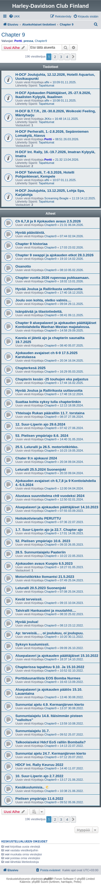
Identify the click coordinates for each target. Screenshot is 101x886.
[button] (73, 56)
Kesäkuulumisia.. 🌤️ (32, 787)
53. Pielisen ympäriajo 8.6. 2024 (41, 436)
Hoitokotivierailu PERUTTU (38, 518)
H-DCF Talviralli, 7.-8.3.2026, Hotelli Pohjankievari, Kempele (44, 174)
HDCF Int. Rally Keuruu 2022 (39, 765)
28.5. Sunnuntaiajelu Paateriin (40, 552)
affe (46, 82)
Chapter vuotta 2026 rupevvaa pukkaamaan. (52, 278)
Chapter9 (41, 40)
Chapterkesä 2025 (30, 368)
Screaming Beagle (56, 198)
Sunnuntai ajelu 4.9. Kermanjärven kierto (49, 705)
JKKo (47, 118)
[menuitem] (14, 16)
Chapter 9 (13, 35)
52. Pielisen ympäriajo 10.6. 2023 (42, 541)
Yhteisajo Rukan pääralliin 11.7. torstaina (50, 413)
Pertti (18, 40)
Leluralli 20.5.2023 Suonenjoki (40, 588)
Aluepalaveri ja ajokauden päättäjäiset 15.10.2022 (56, 656)
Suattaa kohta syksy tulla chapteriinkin (48, 402)
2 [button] (55, 56)
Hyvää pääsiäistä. (30, 232)
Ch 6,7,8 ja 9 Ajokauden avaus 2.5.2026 (48, 221)
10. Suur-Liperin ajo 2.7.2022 (39, 776)
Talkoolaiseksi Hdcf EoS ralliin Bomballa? (50, 742)
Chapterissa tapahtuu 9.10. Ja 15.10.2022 (49, 667)
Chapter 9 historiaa (31, 244)
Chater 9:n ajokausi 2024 (36, 458)
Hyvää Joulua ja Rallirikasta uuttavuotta (48, 289)
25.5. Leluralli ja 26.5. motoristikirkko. (46, 447)
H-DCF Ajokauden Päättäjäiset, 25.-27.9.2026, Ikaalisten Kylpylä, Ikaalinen (53, 95)
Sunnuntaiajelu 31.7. (32, 731)
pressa (28, 40)
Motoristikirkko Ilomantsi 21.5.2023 (44, 577)
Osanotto (23, 266)
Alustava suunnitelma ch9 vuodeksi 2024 (50, 496)
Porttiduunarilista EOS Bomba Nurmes (48, 678)
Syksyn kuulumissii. (32, 644)
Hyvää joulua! (27, 622)
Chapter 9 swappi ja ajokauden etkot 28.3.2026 (54, 255)
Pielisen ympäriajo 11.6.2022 (39, 799)
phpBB (48, 878)
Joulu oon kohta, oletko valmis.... (43, 300)
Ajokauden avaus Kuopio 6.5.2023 (44, 563)
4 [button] (67, 56)
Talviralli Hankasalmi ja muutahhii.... (45, 610)
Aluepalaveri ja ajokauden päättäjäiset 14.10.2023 (56, 507)
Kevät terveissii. (28, 599)
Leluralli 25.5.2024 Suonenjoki (40, 469)
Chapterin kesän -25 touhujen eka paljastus (51, 379)
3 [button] (61, 56)
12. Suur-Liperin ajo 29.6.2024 (40, 424)
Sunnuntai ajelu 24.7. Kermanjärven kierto (50, 753)
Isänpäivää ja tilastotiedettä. (38, 311)
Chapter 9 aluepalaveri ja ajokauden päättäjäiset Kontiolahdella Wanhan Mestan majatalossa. (55, 325)
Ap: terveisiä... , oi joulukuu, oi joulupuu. (49, 633)
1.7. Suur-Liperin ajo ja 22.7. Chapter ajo (49, 530)
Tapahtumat (46, 85)
